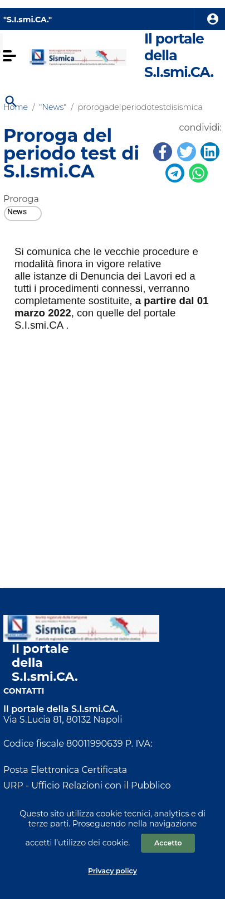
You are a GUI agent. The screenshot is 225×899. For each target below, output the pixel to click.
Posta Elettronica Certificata (65, 770)
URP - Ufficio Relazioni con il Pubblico (86, 785)
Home (15, 107)
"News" (52, 107)
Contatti (23, 691)
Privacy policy (112, 871)
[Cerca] (10, 100)
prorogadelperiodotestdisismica (140, 107)
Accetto (168, 843)
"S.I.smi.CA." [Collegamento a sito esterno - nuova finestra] (27, 19)
